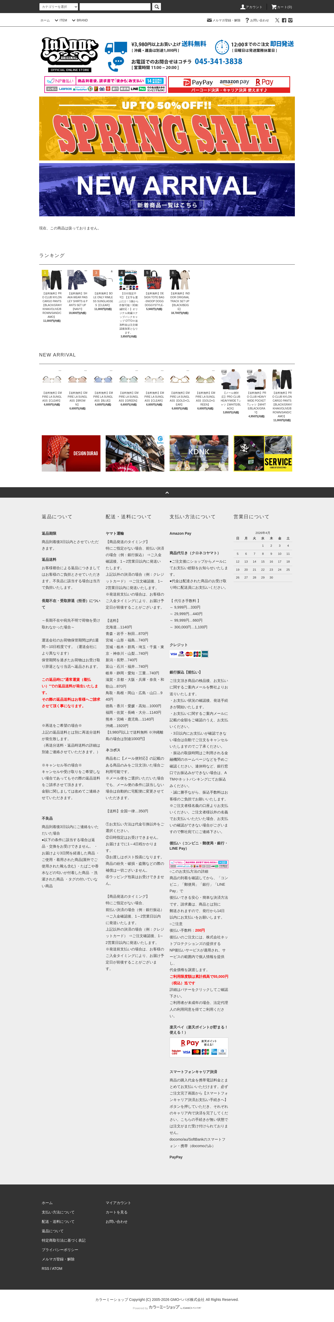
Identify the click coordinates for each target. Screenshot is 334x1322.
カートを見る (117, 1212)
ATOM (57, 1268)
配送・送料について (58, 1221)
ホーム (45, 20)
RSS (45, 1268)
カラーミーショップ (111, 1299)
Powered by (167, 1308)
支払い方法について (58, 1212)
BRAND (79, 20)
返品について (53, 1231)
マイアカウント (118, 1203)
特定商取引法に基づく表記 (64, 1240)
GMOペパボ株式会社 (187, 1299)
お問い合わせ (256, 20)
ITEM (60, 20)
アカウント (251, 7)
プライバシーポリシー (60, 1250)
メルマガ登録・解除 (223, 20)
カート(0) (281, 7)
